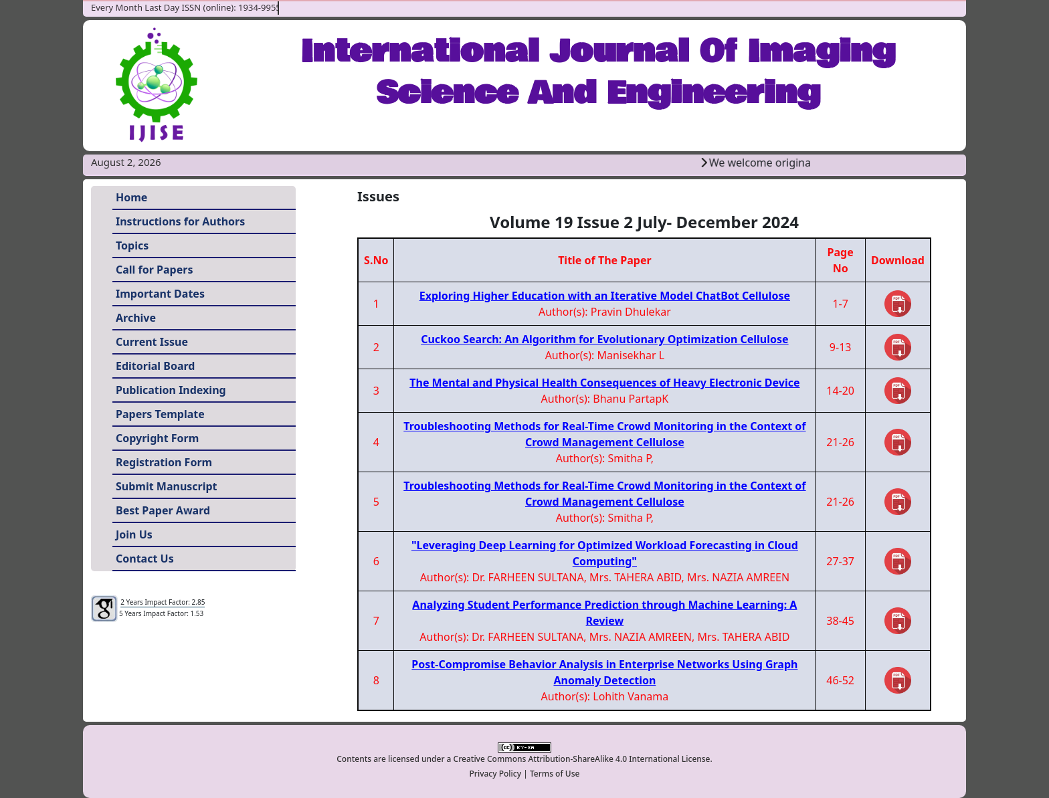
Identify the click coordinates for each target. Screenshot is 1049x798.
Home (131, 197)
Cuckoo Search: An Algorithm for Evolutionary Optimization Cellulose (604, 339)
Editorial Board (155, 366)
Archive (136, 317)
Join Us (134, 534)
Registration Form (164, 462)
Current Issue (152, 341)
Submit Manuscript (166, 486)
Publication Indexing (171, 390)
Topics (132, 245)
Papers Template (160, 414)
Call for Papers (154, 269)
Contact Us (145, 558)
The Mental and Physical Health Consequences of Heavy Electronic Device (604, 382)
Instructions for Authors (180, 221)
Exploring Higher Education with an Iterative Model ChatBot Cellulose (604, 295)
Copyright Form (157, 438)
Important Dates (160, 293)
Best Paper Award (163, 510)
